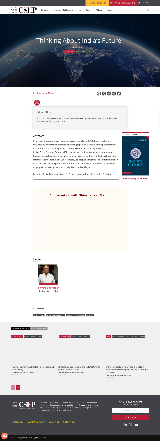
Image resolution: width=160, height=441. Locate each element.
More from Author (38, 328)
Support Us (102, 3)
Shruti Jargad (30, 372)
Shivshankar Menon (48, 287)
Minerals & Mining (138, 336)
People (79, 10)
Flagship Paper (69, 51)
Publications (68, 10)
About (110, 10)
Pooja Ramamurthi (17, 372)
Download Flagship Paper (134, 178)
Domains (45, 10)
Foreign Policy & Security (85, 51)
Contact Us (91, 3)
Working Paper (17, 336)
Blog (108, 336)
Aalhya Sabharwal (78, 372)
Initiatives (57, 10)
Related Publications (20, 328)
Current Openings (36, 421)
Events (90, 10)
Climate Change (29, 336)
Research (90, 315)
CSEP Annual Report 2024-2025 (123, 3)
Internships (17, 421)
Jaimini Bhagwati (64, 372)
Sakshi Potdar (126, 375)
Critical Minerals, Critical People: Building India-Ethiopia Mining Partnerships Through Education (127, 370)
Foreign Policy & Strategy (75, 315)
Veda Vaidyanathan (112, 375)
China (39, 336)
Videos (100, 10)
